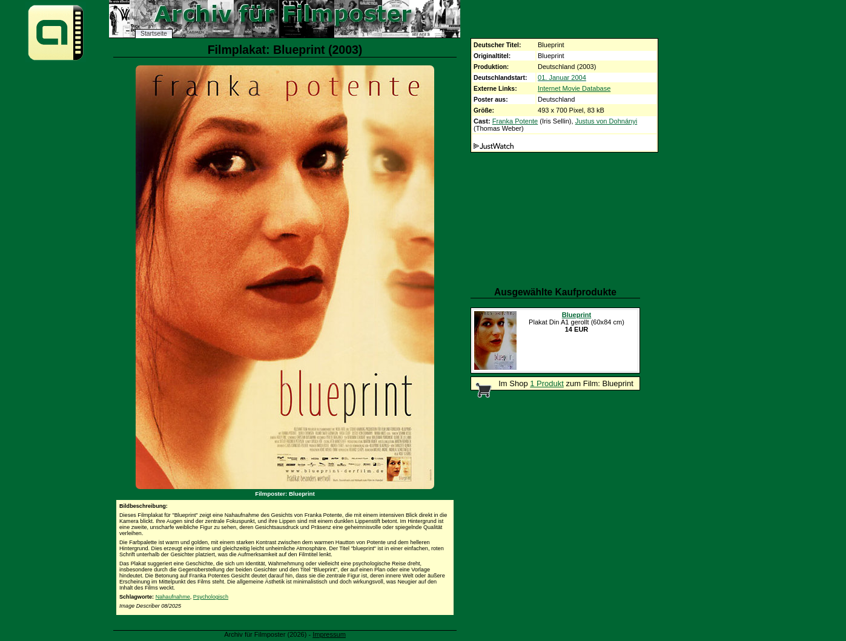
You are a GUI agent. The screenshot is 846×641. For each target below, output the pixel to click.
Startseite (153, 33)
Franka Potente (515, 121)
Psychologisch (210, 597)
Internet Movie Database (574, 88)
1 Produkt (547, 383)
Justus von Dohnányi (606, 121)
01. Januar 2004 (562, 77)
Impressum (329, 634)
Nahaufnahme (173, 597)
